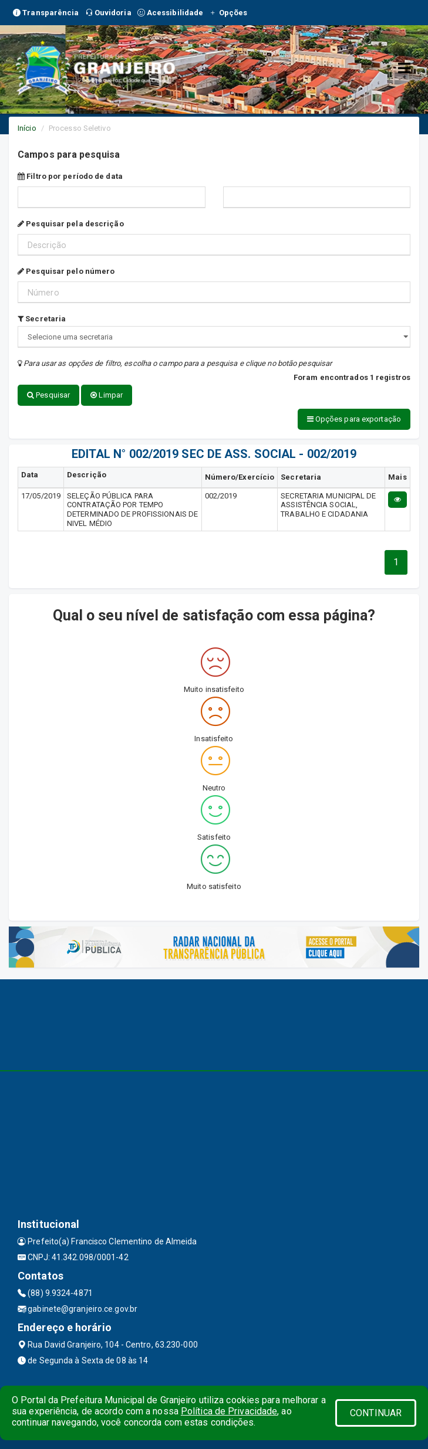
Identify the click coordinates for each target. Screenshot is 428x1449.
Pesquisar (48, 395)
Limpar (106, 395)
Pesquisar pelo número (66, 271)
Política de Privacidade (229, 1411)
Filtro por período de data (70, 176)
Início (27, 128)
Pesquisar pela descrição (71, 223)
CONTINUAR (376, 1413)
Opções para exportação (354, 419)
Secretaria (42, 318)
